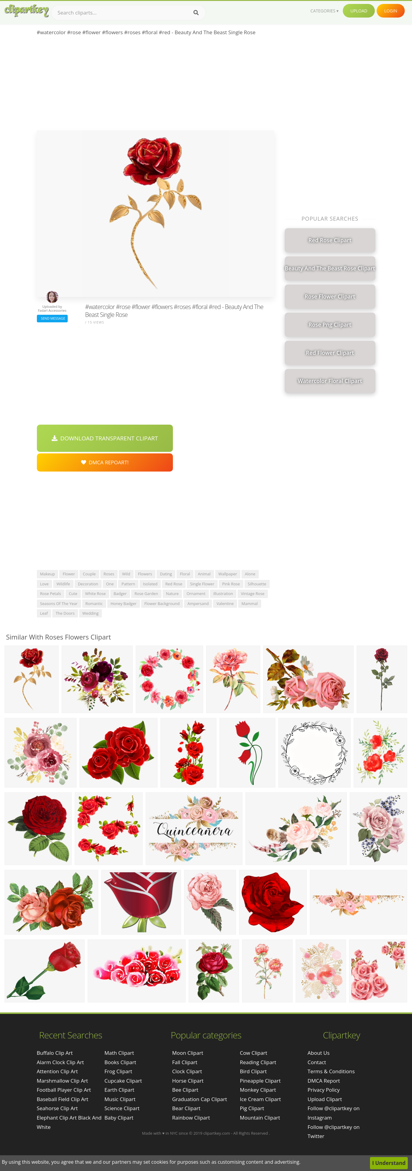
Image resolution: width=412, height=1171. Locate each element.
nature (172, 593)
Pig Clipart (252, 1108)
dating (166, 574)
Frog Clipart (118, 1071)
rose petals (50, 593)
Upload (358, 11)
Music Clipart (120, 1099)
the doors (65, 613)
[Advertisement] (155, 85)
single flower (202, 584)
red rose (173, 584)
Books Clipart (120, 1062)
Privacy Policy (324, 1089)
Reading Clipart (258, 1062)
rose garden (146, 593)
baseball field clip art (63, 1099)
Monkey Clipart (258, 1089)
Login (390, 11)
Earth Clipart (120, 1089)
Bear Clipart (186, 1108)
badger (120, 593)
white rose (95, 593)
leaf (44, 613)
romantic (94, 603)
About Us (319, 1052)
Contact (317, 1062)
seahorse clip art (57, 1108)
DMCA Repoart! (105, 462)
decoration (88, 584)
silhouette (257, 584)
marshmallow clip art (62, 1080)
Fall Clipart (184, 1062)
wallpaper (228, 574)
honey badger (124, 603)
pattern (128, 584)
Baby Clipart (119, 1117)
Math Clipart (119, 1052)
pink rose (231, 584)
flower (69, 574)
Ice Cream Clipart (260, 1099)
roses (109, 574)
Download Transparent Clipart (105, 438)
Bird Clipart (253, 1071)
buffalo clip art (55, 1052)
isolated (150, 584)
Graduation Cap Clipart (199, 1099)
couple (89, 574)
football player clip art (64, 1089)
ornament (196, 593)
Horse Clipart (187, 1080)
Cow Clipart (253, 1052)
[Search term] (128, 13)
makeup (47, 574)
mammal (250, 603)
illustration (223, 593)
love (44, 584)
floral (185, 574)
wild (126, 574)
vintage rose (252, 593)
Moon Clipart (187, 1052)
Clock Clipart (187, 1071)
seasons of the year (59, 603)
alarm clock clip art (60, 1062)
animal (204, 574)
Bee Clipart (185, 1089)
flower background (162, 603)
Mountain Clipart (260, 1117)
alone (250, 574)
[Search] (196, 13)
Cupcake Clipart (123, 1080)
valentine (225, 603)
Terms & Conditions (331, 1071)
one (110, 584)
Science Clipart (122, 1108)
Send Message (52, 318)
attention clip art (57, 1071)
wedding (91, 613)
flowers (145, 574)
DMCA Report (324, 1080)
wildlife (63, 584)
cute (73, 593)
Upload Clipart (325, 1099)
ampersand (198, 603)
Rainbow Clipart (191, 1117)
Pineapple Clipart (260, 1080)
